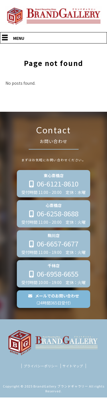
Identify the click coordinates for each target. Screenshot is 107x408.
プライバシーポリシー (41, 376)
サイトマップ (72, 376)
